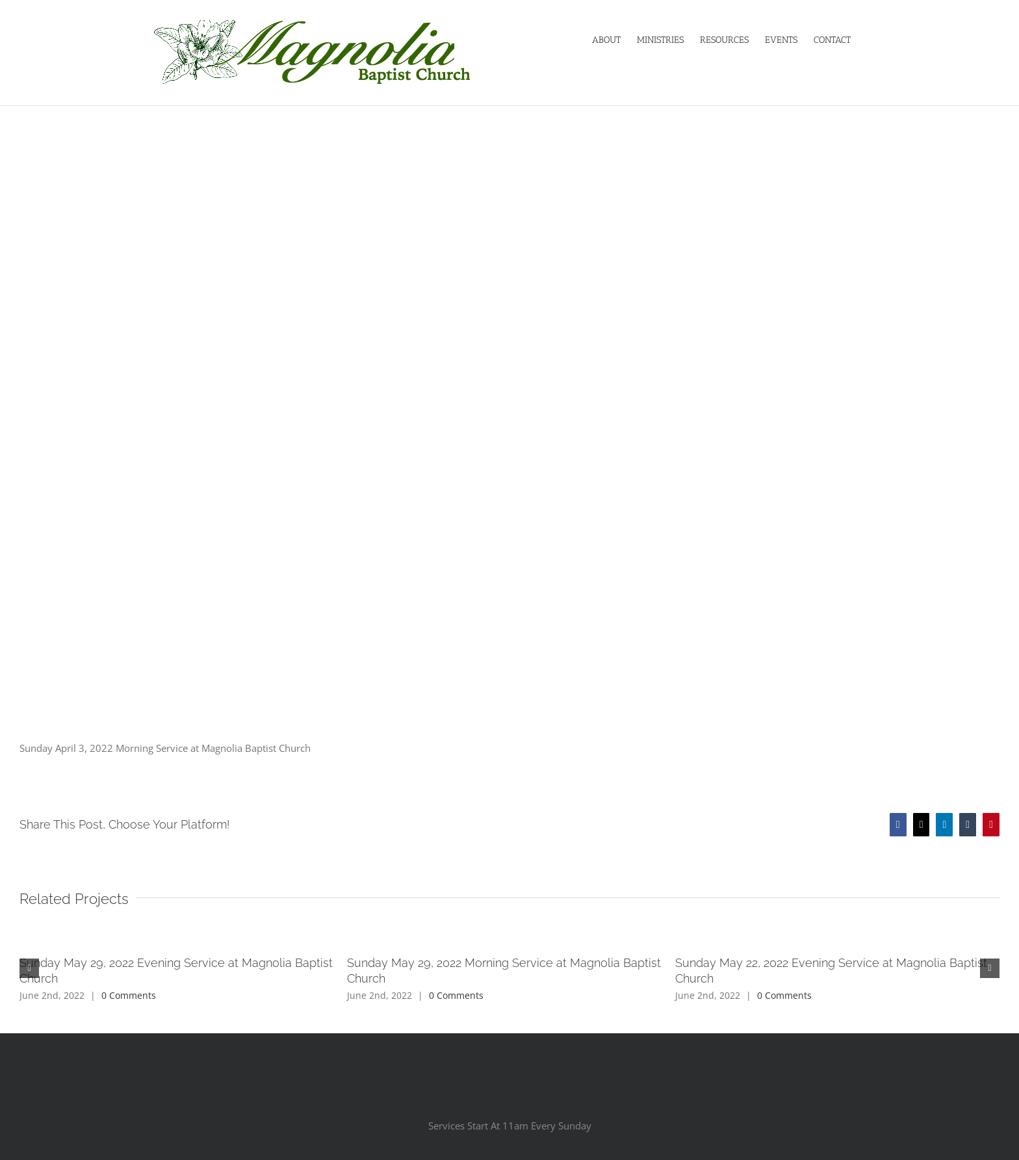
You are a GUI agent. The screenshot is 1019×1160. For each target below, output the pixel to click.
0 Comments (128, 995)
